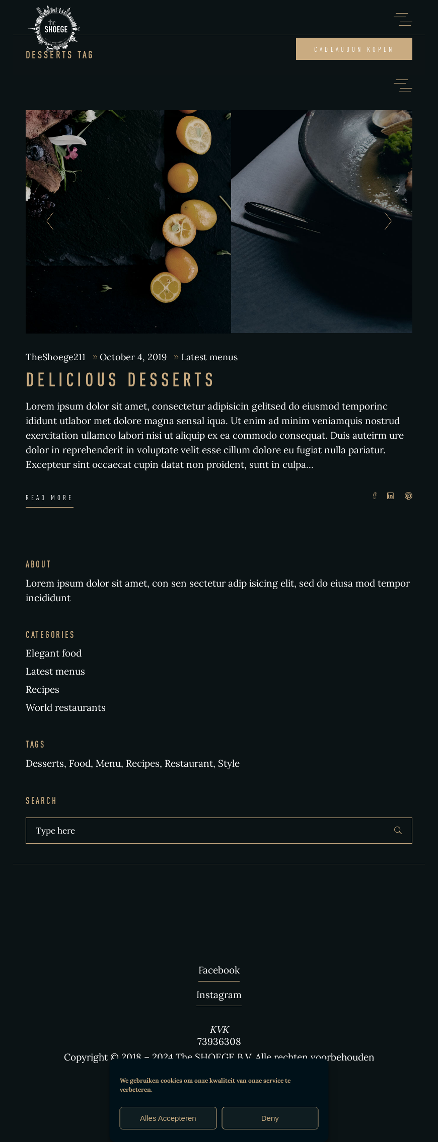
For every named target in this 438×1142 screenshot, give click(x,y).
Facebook (219, 970)
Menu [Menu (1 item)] (108, 763)
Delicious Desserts (121, 379)
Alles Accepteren (168, 1118)
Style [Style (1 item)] (229, 763)
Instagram (219, 995)
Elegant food (54, 653)
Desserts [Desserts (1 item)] (45, 763)
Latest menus (209, 357)
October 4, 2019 (134, 357)
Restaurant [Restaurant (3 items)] (189, 763)
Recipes (42, 689)
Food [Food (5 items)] (80, 763)
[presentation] (47, 221)
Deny (270, 1118)
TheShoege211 (57, 357)
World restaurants (66, 707)
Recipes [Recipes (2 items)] (143, 763)
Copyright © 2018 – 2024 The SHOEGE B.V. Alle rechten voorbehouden (219, 1057)
